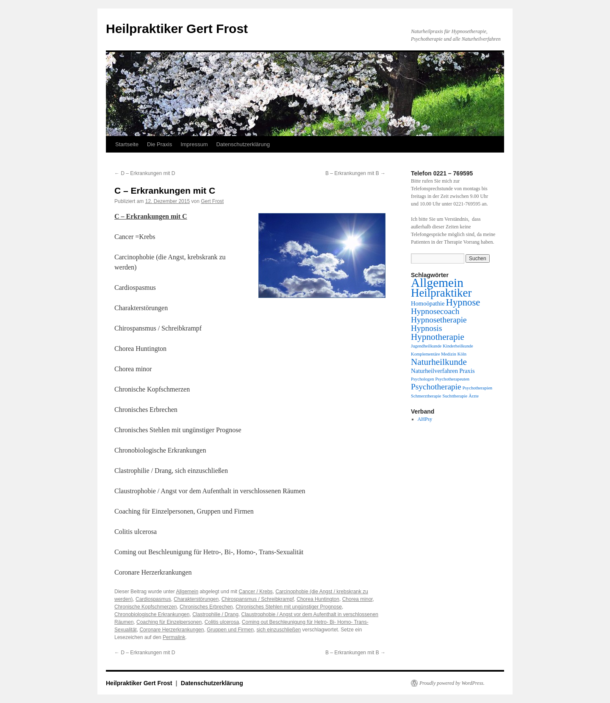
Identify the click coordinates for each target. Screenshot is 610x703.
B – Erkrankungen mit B (355, 173)
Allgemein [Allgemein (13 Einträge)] (437, 282)
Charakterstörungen (196, 599)
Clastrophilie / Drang (215, 614)
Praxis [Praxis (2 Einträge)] (467, 370)
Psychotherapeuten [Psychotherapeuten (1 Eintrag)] (452, 379)
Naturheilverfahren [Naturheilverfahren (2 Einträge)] (434, 370)
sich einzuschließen (279, 630)
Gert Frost (212, 201)
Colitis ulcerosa (222, 622)
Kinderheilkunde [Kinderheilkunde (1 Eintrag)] (458, 346)
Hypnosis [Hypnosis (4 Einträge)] (426, 328)
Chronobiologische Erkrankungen (151, 614)
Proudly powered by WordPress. (452, 683)
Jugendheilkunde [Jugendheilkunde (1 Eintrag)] (426, 346)
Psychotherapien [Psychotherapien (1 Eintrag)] (477, 388)
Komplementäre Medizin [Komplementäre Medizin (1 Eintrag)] (433, 354)
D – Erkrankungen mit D (144, 173)
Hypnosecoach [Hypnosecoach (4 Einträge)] (435, 311)
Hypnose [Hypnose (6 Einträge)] (463, 302)
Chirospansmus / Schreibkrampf (258, 599)
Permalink (174, 637)
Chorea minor (357, 599)
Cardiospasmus (153, 599)
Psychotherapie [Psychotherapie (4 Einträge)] (436, 386)
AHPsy (425, 419)
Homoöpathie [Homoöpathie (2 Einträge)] (428, 303)
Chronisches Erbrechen (206, 607)
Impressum (194, 144)
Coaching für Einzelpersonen (169, 622)
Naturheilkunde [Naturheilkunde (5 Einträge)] (439, 362)
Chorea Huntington (318, 599)
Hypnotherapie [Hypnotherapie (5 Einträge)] (437, 337)
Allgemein (187, 592)
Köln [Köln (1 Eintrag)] (462, 354)
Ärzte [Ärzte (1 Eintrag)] (474, 396)
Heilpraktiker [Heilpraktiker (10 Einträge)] (441, 292)
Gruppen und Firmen (230, 630)
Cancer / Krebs (256, 592)
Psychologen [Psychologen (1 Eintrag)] (422, 379)
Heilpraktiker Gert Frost (177, 29)
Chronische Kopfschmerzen (145, 607)
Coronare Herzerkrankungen (171, 630)
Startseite (127, 144)
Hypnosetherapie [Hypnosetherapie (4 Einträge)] (439, 319)
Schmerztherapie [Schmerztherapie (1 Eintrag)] (426, 396)
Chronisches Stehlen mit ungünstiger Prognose (289, 607)
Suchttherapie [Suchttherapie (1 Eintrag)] (455, 396)
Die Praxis (159, 144)
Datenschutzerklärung (242, 144)
